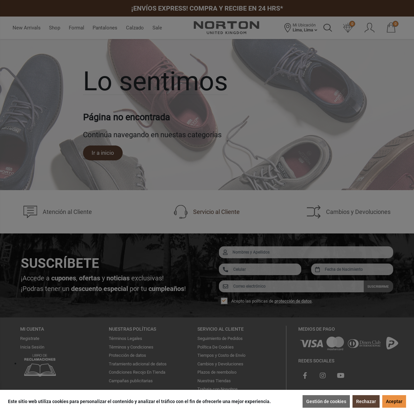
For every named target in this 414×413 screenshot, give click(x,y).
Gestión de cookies (326, 401)
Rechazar (366, 401)
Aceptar (394, 401)
